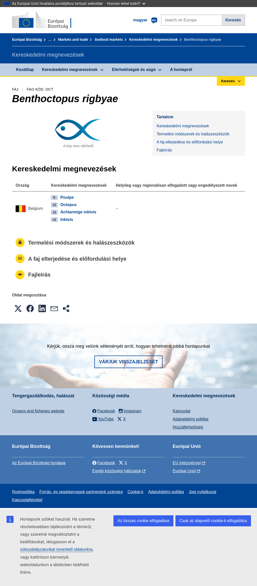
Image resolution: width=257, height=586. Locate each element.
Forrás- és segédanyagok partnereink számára (81, 492)
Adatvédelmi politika (190, 419)
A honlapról (181, 69)
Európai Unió (184, 471)
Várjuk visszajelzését (128, 361)
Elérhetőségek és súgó (134, 69)
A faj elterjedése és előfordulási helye (190, 142)
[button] (18, 308)
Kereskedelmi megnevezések (153, 39)
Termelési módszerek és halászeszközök (193, 134)
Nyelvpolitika (23, 492)
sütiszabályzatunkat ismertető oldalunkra (56, 549)
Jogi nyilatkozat (202, 492)
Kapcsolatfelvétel (27, 500)
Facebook (103, 463)
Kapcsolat (181, 411)
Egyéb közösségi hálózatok (116, 471)
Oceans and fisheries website (38, 411)
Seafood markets (109, 39)
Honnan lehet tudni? (126, 3)
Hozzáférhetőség (188, 427)
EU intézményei (187, 463)
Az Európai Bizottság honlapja (39, 463)
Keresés (233, 20)
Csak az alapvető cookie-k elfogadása (213, 521)
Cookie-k (135, 492)
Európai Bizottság (27, 39)
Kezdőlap (25, 69)
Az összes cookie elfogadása (143, 521)
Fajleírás (164, 150)
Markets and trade (73, 39)
